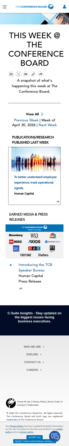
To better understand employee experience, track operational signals (35, 182)
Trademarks (32, 404)
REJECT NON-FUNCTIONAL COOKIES (34, 441)
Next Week (47, 125)
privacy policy (26, 431)
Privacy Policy (16, 425)
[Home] (34, 6)
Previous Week (27, 120)
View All (34, 114)
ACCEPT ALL (34, 437)
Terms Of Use (24, 401)
